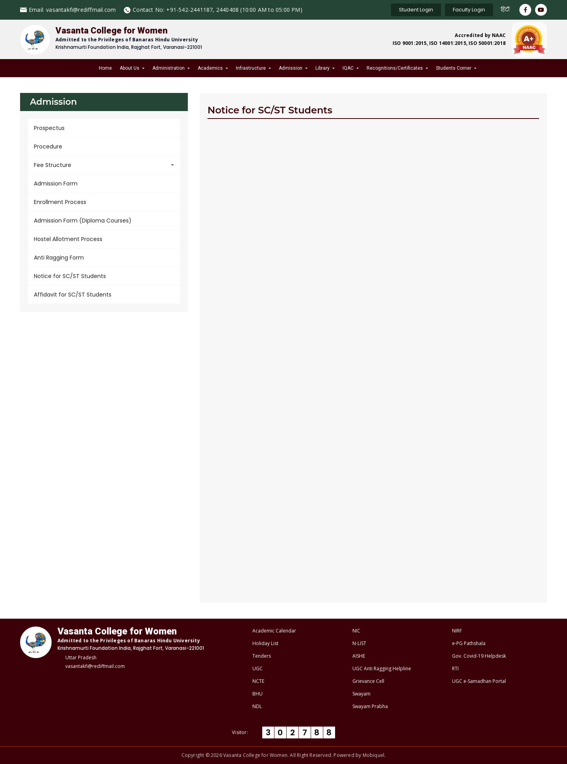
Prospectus (49, 128)
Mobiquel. (374, 755)
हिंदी (505, 9)
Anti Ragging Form (59, 257)
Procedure (48, 146)
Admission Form (56, 183)
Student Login (416, 9)
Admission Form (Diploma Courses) (83, 220)
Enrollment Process (60, 202)
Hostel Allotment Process (68, 239)
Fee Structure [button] (52, 165)
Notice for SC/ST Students (70, 276)
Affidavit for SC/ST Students (72, 295)
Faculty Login (469, 9)
